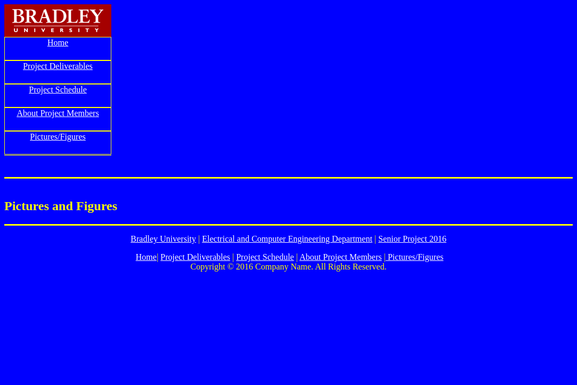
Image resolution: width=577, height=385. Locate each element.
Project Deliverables (58, 66)
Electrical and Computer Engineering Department (287, 238)
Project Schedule (58, 89)
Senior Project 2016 (412, 238)
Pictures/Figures (58, 136)
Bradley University (163, 238)
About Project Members (58, 113)
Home (57, 42)
